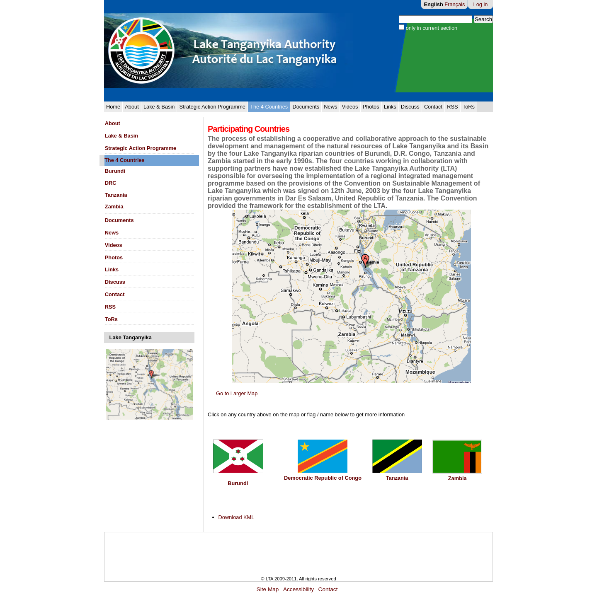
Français (454, 4)
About (131, 107)
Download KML (236, 517)
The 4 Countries (269, 107)
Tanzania (397, 478)
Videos (350, 107)
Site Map (268, 589)
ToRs (469, 107)
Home (113, 107)
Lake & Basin (159, 107)
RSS (452, 107)
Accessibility (298, 589)
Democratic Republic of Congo (323, 478)
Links (390, 107)
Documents (305, 107)
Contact (433, 107)
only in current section (431, 28)
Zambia (457, 478)
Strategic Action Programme (212, 107)
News (330, 107)
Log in (480, 4)
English (433, 4)
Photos (371, 107)
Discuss (410, 107)
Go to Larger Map (236, 393)
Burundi (238, 483)
